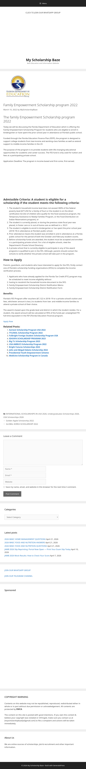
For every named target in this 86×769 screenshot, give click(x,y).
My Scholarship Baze (43, 60)
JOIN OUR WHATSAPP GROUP (17, 570)
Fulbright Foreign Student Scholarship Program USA (33, 335)
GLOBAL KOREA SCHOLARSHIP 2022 (22, 424)
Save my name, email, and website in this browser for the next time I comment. (41, 487)
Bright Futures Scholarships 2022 (24, 347)
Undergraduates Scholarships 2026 (63, 414)
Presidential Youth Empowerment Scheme (29, 352)
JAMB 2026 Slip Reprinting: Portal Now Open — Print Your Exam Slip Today (37, 549)
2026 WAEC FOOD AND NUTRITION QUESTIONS (25, 546)
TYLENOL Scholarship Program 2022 (26, 333)
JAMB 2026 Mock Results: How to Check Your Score (26, 555)
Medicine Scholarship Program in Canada (28, 355)
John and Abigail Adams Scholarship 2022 (28, 350)
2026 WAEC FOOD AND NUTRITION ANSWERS (24, 542)
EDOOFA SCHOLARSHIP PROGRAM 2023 (27, 338)
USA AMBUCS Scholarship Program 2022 (27, 344)
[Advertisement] (43, 37)
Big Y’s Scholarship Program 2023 (24, 341)
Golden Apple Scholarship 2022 (20, 420)
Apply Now (8, 321)
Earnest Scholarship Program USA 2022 (27, 330)
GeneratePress (59, 765)
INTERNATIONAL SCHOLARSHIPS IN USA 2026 (26, 414)
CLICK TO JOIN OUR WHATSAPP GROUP (43, 12)
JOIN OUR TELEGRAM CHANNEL (18, 576)
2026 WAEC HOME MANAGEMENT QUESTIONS (25, 539)
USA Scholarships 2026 (13, 417)
